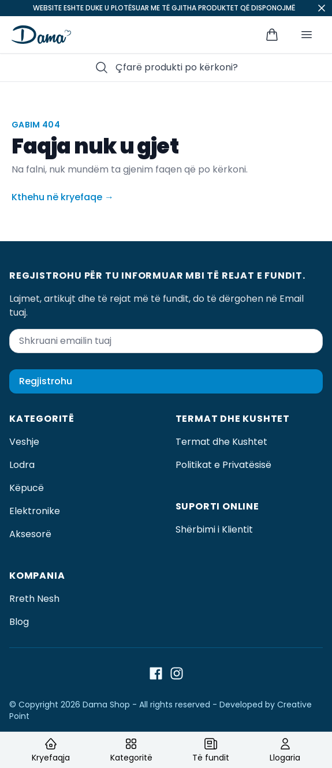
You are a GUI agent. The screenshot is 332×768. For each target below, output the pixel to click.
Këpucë (26, 487)
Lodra (22, 464)
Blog (19, 621)
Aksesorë (30, 534)
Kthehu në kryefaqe (63, 197)
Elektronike (34, 511)
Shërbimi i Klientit (214, 529)
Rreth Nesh (34, 598)
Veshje (24, 441)
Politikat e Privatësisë (223, 464)
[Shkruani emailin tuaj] (166, 341)
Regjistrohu (45, 381)
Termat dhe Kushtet (221, 441)
